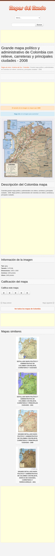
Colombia (26, 67)
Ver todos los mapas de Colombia (27, 309)
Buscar (39, 25)
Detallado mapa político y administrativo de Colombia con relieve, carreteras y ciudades (27, 365)
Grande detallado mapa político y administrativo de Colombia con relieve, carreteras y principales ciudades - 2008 (27, 438)
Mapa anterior (7, 303)
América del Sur (17, 67)
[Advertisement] (27, 36)
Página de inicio (6, 67)
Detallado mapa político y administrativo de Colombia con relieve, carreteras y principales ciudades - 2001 (27, 401)
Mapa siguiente (47, 303)
